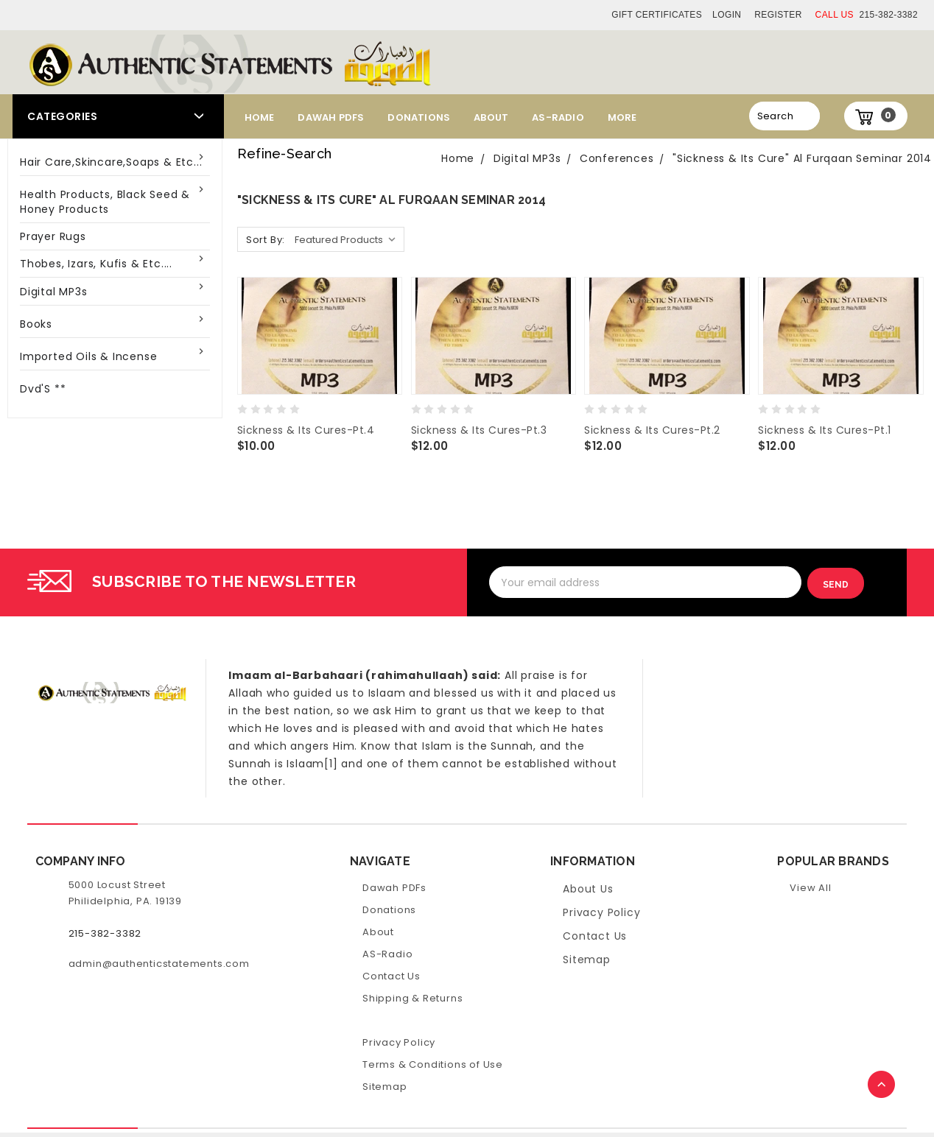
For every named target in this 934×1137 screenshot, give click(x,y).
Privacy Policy (398, 1042)
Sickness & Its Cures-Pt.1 (824, 430)
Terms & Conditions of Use (432, 1064)
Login (726, 15)
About (491, 117)
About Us (588, 888)
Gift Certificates (656, 15)
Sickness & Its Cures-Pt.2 (652, 430)
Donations (418, 117)
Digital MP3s (54, 291)
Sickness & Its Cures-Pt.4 (306, 430)
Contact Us (391, 975)
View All (810, 887)
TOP (882, 1085)
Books (36, 324)
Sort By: (265, 240)
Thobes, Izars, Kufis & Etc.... (96, 263)
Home (260, 117)
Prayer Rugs (53, 236)
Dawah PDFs (331, 117)
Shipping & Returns (412, 997)
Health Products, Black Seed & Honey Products (105, 202)
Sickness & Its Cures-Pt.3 (479, 430)
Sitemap (384, 1086)
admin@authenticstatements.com (159, 963)
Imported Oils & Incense (88, 356)
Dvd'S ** (43, 388)
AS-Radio (558, 117)
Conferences (617, 158)
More (622, 117)
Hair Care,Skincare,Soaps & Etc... (111, 162)
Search (775, 116)
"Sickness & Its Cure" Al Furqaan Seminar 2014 (802, 158)
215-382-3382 (866, 15)
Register (778, 15)
